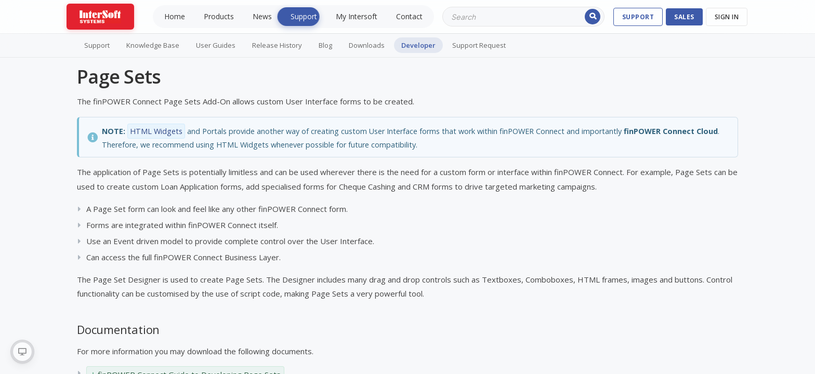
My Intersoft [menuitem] (356, 16)
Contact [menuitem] (409, 16)
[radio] (22, 351)
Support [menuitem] (304, 16)
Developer (418, 45)
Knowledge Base (152, 45)
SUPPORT (638, 16)
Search (592, 16)
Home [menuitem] (174, 16)
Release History (277, 45)
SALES (684, 16)
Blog (325, 45)
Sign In (727, 16)
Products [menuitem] (219, 16)
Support (97, 45)
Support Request (479, 45)
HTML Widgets (156, 131)
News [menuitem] (262, 16)
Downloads (367, 45)
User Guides (215, 45)
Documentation (118, 329)
